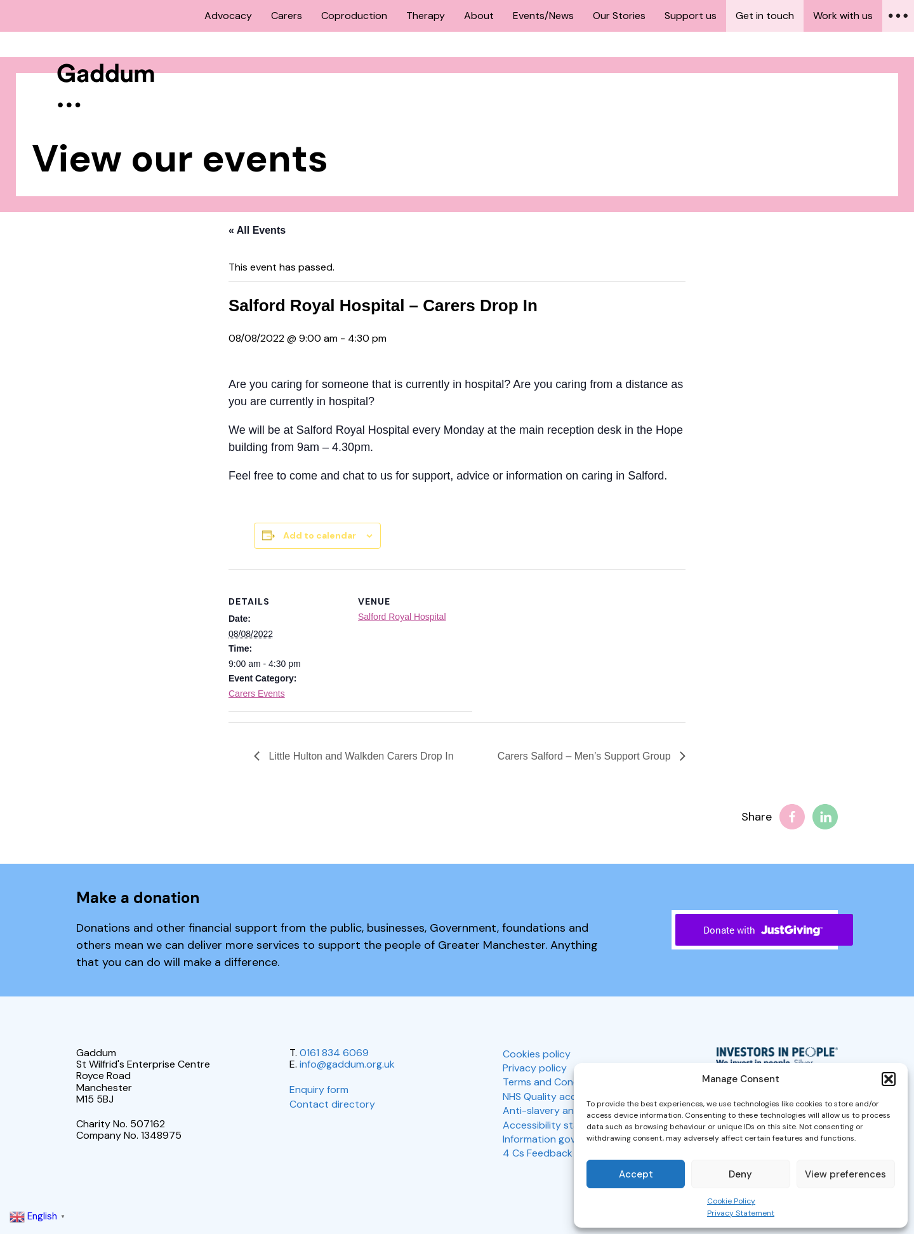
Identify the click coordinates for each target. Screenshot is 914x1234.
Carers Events (256, 693)
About (479, 15)
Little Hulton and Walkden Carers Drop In (360, 756)
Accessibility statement (558, 1125)
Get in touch (765, 15)
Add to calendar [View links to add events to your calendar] (319, 535)
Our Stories (619, 15)
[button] (888, 1079)
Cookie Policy (731, 1201)
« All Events (257, 230)
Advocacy (228, 15)
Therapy (425, 15)
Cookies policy (537, 1054)
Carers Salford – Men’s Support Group (585, 756)
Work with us (843, 15)
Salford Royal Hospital (402, 617)
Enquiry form (318, 1089)
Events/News (543, 15)
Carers (286, 15)
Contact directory (332, 1104)
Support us (691, 15)
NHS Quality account (551, 1096)
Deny (740, 1174)
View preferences (845, 1174)
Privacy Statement (740, 1213)
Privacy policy (535, 1068)
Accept (636, 1174)
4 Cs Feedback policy (553, 1153)
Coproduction (354, 15)
